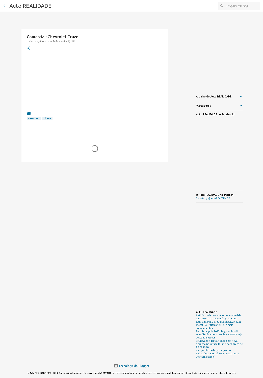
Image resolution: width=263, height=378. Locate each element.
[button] (29, 48)
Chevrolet (34, 118)
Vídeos (47, 118)
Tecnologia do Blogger (131, 365)
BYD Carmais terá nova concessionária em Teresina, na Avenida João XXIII (218, 317)
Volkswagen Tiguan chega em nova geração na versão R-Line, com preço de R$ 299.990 (219, 344)
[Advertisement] (94, 190)
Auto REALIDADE (30, 6)
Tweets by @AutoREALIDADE (213, 198)
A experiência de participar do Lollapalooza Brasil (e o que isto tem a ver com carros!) (217, 353)
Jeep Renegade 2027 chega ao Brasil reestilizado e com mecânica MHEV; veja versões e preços (219, 334)
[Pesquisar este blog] (242, 6)
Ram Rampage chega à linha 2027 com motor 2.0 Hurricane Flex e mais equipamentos (218, 325)
